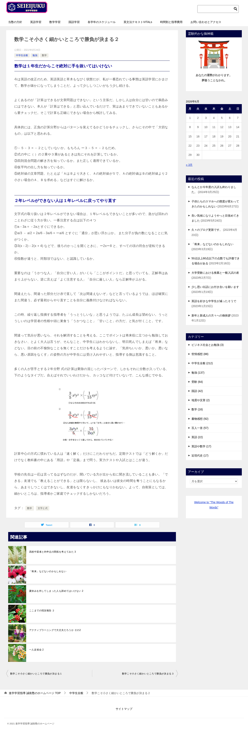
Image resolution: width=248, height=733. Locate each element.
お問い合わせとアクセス (205, 22)
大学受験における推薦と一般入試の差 (215, 272)
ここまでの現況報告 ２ (42, 610)
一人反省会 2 (36, 649)
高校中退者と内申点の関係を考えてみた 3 (52, 551)
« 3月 (189, 164)
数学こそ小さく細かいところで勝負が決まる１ (36, 673)
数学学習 (55, 22)
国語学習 (74, 22)
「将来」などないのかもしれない (47, 571)
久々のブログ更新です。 (206, 229)
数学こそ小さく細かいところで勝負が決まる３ (148, 673)
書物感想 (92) (199, 418)
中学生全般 (22, 55)
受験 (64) (197, 381)
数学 (44, 55)
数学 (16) (197, 409)
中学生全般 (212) (202, 363)
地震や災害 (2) (200, 400)
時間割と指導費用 (171, 22)
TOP (35, 693)
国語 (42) (197, 391)
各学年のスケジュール (102, 22)
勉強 (35, 55)
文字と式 (43, 508)
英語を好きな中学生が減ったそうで (213, 301)
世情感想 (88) (199, 354)
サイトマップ (124, 708)
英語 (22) (197, 437)
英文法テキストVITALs (138, 22)
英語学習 (35, 22)
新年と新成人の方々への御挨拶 (211, 315)
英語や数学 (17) (201, 446)
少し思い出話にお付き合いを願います (215, 286)
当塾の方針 (15, 22)
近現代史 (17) (199, 455)
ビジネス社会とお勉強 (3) (207, 344)
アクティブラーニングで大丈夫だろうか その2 (55, 630)
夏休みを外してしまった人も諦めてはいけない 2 (56, 591)
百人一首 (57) (199, 428)
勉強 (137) (197, 372)
